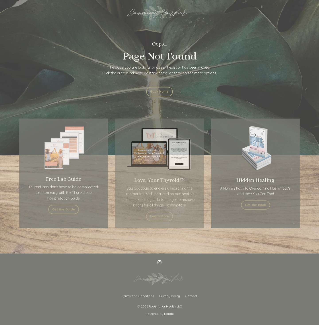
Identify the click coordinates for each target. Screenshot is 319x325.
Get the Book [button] (255, 205)
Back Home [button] (159, 91)
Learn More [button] (159, 216)
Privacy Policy (169, 296)
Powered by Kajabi (160, 314)
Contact (191, 296)
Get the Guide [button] (63, 209)
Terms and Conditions (138, 296)
